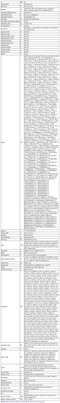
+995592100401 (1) (30, 187)
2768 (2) (45, 303)
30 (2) (37, 306)
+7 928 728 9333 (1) (43, 127)
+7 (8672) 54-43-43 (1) (44, 72)
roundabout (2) (39, 265)
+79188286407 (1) (32, 160)
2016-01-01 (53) (32, 345)
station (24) (43, 395)
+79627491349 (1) (32, 172)
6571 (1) (46, 329)
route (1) (36, 395)
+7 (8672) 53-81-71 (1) (39, 69)
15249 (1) (46, 285)
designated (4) (28, 374)
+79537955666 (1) (41, 170)
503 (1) (52, 321)
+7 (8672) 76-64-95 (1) (39, 79)
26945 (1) (30, 303)
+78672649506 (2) (48, 150)
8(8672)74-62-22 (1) (52, 208)
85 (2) (36, 338)
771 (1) (46, 334)
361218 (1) (30, 353)
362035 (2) (43, 359)
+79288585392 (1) (29, 170)
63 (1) (55, 328)
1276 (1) (39, 280)
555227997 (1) (36, 198)
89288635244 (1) (51, 223)
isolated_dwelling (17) (51, 243)
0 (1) (38, 197)
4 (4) (56, 315)
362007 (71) (28, 356)
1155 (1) (38, 276)
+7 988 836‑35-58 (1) (41, 142)
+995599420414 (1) (30, 195)
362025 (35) (50, 358)
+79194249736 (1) (32, 164)
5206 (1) (40, 323)
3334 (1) (38, 310)
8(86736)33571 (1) (41, 212)
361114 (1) (35, 351)
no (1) (26, 14)
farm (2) (55, 242)
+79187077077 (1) (32, 157)
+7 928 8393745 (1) (44, 131)
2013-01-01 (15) (39, 343)
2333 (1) (42, 300)
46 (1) (39, 319)
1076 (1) (39, 273)
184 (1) (52, 291)
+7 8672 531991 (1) (43, 109)
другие (3, 401)
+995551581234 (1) (43, 180)
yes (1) (26, 34)
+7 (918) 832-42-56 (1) (44, 94)
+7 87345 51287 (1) (41, 119)
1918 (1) (40, 293)
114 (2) (43, 275)
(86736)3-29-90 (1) (34, 58)
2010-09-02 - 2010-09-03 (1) (32, 28)
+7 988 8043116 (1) (50, 140)
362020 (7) (43, 358)
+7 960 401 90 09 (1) (41, 134)
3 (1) (37, 385)
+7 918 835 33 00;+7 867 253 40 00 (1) (41, 121)
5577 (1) (26, 326)
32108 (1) (27, 310)
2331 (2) (37, 300)
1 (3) (25, 385)
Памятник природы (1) (31, 389)
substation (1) (28, 235)
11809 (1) (30, 278)
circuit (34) (33, 365)
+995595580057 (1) (43, 190)
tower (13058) (28, 370)
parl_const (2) (28, 269)
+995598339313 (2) (30, 194)
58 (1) (54, 326)
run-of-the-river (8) (30, 255)
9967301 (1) (28, 341)
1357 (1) (32, 376)
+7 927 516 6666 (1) (30, 124)
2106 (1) (39, 296)
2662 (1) (52, 301)
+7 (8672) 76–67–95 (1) (34, 81)
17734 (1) (35, 291)
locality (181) (28, 245)
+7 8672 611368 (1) (37, 111)
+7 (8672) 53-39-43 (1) (44, 68)
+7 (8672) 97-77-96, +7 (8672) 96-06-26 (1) (40, 83)
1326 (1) (26, 281)
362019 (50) (35, 358)
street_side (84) (29, 10)
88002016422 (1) (36, 215)
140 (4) (36, 281)
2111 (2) (45, 296)
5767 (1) (42, 326)
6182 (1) (49, 328)
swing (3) (47, 265)
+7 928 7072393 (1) (30, 127)
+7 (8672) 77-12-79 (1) (48, 81)
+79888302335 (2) (44, 172)
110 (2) (26, 275)
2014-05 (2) (30, 29)
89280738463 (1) (51, 220)
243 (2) (26, 301)
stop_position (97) (29, 397)
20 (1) (41, 295)
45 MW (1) (49, 259)
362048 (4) (42, 361)
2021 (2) (45, 345)
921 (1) (37, 339)
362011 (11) (43, 356)
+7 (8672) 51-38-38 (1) (48, 66)
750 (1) (26, 334)
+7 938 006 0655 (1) (49, 132)
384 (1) (45, 315)
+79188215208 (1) (44, 157)
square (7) (39, 247)
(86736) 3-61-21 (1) (44, 56)
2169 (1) (29, 298)
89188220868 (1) (29, 220)
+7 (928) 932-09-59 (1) (46, 99)
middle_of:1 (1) (29, 250)
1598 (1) (40, 286)
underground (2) (47, 10)
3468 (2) (38, 311)
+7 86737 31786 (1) (43, 112)
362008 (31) (36, 356)
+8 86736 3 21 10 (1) (33, 175)
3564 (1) (49, 311)
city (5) (36, 242)
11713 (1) (49, 276)
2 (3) (30, 23)
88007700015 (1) (47, 215)
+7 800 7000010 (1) (41, 104)
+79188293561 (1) (44, 160)
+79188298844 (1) (41, 162)
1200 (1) (41, 278)
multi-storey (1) (42, 8)
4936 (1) (32, 321)
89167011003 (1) (51, 218)
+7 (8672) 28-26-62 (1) (44, 59)
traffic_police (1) (39, 267)
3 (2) (33, 306)
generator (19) (42, 365)
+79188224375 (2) (29, 159)
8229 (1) (42, 336)
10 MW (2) (34, 257)
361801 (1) (52, 353)
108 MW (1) (42, 257)
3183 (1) (49, 308)
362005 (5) (52, 354)
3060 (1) (26, 308)
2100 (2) (33, 296)
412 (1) (47, 316)
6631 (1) (29, 331)
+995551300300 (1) (30, 180)
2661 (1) (46, 301)
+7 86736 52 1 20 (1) (50, 111)
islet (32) (41, 243)
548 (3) (45, 324)
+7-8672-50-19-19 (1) (43, 149)
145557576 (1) (28, 283)
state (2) (44, 247)
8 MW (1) (38, 260)
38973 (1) (51, 315)
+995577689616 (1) (30, 185)
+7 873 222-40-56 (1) (50, 114)
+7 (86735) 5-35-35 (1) (31, 86)
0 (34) (26, 271)
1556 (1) (29, 286)
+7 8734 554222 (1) (37, 117)
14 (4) (32, 281)
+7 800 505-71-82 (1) (49, 102)
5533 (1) (50, 324)
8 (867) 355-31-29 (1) (39, 205)
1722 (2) (40, 290)
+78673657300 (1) (44, 154)
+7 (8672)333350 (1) (51, 84)
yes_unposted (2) (39, 374)
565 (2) (37, 326)
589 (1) (26, 328)
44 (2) (51, 318)
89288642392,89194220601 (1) (33, 225)
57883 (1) (49, 326)
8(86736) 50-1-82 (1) (44, 210)
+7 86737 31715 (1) (30, 112)
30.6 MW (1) (34, 259)
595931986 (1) (40, 200)
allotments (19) (28, 242)
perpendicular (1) (29, 17)
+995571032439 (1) (43, 184)
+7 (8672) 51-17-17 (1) (34, 66)
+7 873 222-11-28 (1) (37, 114)
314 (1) (32, 308)
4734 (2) (49, 319)
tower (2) (32, 380)
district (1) (49, 242)
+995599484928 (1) (43, 195)
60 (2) (35, 328)
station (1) (36, 368)
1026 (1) (52, 271)
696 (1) (49, 376)
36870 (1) (33, 313)
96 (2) (47, 339)
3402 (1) (48, 310)
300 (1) (42, 306)
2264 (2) (26, 300)
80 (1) (29, 336)
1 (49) (26, 23)
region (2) (27, 247)
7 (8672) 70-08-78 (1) (42, 202)
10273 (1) (27, 273)
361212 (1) (49, 351)
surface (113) (38, 10)
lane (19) (34, 8)
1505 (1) (35, 285)
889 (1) (26, 378)
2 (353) (30, 399)
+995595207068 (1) (43, 189)
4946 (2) (37, 321)
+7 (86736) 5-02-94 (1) (44, 87)
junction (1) (27, 12)
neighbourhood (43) (39, 245)
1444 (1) (53, 281)
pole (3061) (44, 366)
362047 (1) (35, 361)
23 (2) (32, 300)
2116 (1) (50, 296)
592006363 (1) (31, 200)
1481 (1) (47, 283)
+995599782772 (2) (30, 197)
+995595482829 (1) (30, 190)
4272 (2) (29, 318)
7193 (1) (44, 333)
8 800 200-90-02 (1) (39, 208)
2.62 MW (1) (50, 257)
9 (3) (28, 339)
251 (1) (41, 301)
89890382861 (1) (51, 227)
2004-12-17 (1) (28, 343)
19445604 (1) (48, 293)
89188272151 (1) (40, 220)
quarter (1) (54, 245)
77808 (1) (30, 363)
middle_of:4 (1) (39, 250)
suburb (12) (51, 247)
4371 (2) (45, 318)
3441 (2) (26, 311)
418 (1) (52, 316)
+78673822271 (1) (29, 155)
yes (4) (26, 43)
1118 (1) (26, 376)
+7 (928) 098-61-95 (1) (40, 96)
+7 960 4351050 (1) (46, 135)
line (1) (26, 380)
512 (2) (29, 323)
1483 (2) (53, 283)
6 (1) (30, 328)
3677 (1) (26, 313)
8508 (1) (41, 338)
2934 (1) (50, 305)
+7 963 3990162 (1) (43, 139)
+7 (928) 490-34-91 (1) (35, 97)
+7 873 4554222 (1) (44, 116)
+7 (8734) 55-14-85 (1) (39, 91)
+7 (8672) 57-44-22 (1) (39, 74)
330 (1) (33, 310)
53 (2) (29, 324)
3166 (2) (37, 308)
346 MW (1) (42, 259)
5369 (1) (33, 324)
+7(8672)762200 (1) (44, 145)
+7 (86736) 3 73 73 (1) (45, 86)
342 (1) (54, 310)
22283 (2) (47, 298)
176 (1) (29, 291)
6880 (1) (52, 331)
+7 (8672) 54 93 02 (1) (33, 71)
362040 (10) (51, 359)
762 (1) (41, 334)
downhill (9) (28, 239)
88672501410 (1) (29, 217)
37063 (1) (51, 313)
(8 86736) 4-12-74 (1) (30, 56)
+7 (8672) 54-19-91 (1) (48, 71)
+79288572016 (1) (51, 169)
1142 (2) (48, 275)
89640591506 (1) (29, 227)
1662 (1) (29, 288)
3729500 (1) (28, 315)
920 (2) (32, 339)
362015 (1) (27, 358)
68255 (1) (41, 331)
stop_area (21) (51, 395)
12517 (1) (27, 280)
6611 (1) (52, 329)
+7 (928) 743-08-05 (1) (31, 99)
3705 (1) (45, 313)
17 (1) (52, 288)
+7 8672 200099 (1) (30, 109)
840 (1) (54, 376)
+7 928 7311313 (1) (52, 129)
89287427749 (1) (29, 223)
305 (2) (54, 306)
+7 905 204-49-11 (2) (33, 121)
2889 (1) (35, 305)
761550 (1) (39, 203)
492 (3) (26, 321)
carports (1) (27, 8)
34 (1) (43, 310)
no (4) (26, 49)
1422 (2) (42, 281)
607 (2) (44, 328)
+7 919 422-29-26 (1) (50, 122)
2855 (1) (29, 305)
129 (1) (44, 280)
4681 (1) (43, 319)
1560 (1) (35, 286)
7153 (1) (38, 333)
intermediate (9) (29, 237)
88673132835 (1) (51, 217)
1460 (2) (36, 283)
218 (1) (35, 298)
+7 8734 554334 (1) (50, 117)
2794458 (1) (52, 303)
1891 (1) (29, 293)
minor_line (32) (29, 366)
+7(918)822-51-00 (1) (37, 147)
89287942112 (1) (40, 223)
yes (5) (26, 36)
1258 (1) (33, 280)
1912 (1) (35, 293)
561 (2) (32, 326)
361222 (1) (37, 353)
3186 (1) (55, 308)
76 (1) (36, 334)
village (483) (31, 248)
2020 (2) (39, 345)
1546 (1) (52, 285)
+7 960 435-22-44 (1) (33, 135)
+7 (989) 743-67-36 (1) (35, 102)
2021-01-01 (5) (53, 345)
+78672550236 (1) (37, 150)
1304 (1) (55, 280)
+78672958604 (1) (32, 154)
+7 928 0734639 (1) (43, 124)
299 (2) (29, 306)
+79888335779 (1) (41, 174)
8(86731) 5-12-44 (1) (30, 210)
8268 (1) (48, 336)
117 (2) (44, 276)
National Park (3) (29, 387)
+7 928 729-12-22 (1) (38, 129)
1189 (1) (35, 278)
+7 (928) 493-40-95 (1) (50, 97)
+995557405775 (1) (43, 182)
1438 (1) (47, 281)
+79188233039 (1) (41, 159)
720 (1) (54, 333)
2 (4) (29, 385)
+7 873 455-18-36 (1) (30, 116)
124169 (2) (48, 278)
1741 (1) (53, 290)
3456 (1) (32, 311)
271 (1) (40, 303)
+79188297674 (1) (29, 162)
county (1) (42, 242)
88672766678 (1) (40, 217)
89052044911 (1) (29, 218)
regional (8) (35, 19)
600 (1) (39, 328)
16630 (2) (35, 288)
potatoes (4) (33, 253)
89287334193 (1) (51, 222)
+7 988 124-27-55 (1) (37, 140)
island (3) (35, 243)
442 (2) (29, 319)
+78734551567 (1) (41, 155)
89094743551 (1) (40, 218)
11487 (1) (27, 276)
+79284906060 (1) (32, 167)
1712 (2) (29, 290)
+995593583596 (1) (43, 187)
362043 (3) (27, 361)
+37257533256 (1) (29, 231)
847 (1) (31, 338)
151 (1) (40, 285)
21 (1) (29, 296)
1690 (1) (41, 288)
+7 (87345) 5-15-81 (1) (48, 92)
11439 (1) (55, 275)
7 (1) (34, 333)
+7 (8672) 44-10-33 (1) (39, 64)
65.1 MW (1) (31, 260)
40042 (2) (32, 316)
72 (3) (49, 333)
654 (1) (41, 329)
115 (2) (33, 276)
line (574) (50, 365)
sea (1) (33, 247)
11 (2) (56, 273)
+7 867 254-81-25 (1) (50, 107)
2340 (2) (48, 300)
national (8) (27, 19)
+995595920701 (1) (43, 192)
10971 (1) (51, 273)
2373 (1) (44, 376)
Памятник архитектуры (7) (43, 387)
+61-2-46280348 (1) (47, 58)
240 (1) (54, 300)
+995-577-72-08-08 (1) (48, 179)
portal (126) (52, 366)
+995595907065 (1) (30, 192)
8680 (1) (52, 338)
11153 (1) (32, 275)
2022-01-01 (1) (28, 347)
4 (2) (40, 385)
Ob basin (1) (28, 4)
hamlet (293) (28, 243)
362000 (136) (28, 354)
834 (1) (26, 338)
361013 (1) (27, 351)
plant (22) (37, 366)
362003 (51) (44, 354)
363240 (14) (49, 361)
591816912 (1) (45, 198)
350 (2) (44, 311)
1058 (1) (33, 273)
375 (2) (34, 315)
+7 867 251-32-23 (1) (37, 107)
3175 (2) (43, 308)
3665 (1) (55, 311)
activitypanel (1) (29, 265)
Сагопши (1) (44, 341)
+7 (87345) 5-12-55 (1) (34, 92)
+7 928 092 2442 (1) (38, 126)
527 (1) (51, 323)
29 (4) (40, 305)
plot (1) (48, 245)
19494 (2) (30, 295)
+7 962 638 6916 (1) (39, 137)
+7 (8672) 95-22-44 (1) (44, 82)
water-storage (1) (41, 255)
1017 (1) (41, 271)
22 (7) (33, 385)
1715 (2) (35, 290)
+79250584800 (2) (41, 165)
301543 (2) (48, 306)
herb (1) (26, 253)
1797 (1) (46, 291)
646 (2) (31, 329)
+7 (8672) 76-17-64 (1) (44, 77)
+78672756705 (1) (41, 152)
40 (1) (26, 316)
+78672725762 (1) (29, 152)
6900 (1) (29, 333)
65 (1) (36, 329)
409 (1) (42, 316)
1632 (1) (46, 286)
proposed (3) (28, 368)
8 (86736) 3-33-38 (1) (33, 207)
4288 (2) (35, 318)
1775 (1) (38, 376)
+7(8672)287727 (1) (35, 144)
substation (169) (44, 368)
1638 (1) (52, 286)
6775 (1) (35, 331)
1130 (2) (38, 275)
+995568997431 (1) (30, 184)
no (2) (26, 6)
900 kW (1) (45, 260)
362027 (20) (28, 359)
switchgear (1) (54, 368)
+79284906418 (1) (44, 167)
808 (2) (33, 336)
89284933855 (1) (40, 222)
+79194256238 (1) (44, 164)
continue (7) (28, 372)
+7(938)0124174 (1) (30, 149)
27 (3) (35, 303)
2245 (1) (53, 298)
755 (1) (31, 334)
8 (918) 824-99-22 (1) (46, 207)
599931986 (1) (50, 200)
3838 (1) (39, 315)
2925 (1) (45, 305)
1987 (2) (35, 295)
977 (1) (52, 339)
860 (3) (46, 338)
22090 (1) (40, 298)
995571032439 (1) (29, 228)
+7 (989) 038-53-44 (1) (40, 101)
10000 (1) (35, 271)
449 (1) (34, 319)
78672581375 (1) (48, 203)
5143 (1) (34, 323)
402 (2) (37, 316)
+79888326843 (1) (29, 174)
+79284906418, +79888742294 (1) (34, 169)
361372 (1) (44, 353)
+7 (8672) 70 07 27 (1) (48, 76)
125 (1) (54, 278)
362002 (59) (36, 354)
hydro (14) (27, 263)
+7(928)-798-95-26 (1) (51, 147)
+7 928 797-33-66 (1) (30, 131)
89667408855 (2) (40, 227)
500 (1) (46, 321)
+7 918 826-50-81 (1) (46, 121)
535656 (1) (27, 198)
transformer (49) (38, 370)
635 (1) (26, 329)
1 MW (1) (27, 257)
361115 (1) (42, 351)
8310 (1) (54, 336)
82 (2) (38, 336)
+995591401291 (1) (43, 185)
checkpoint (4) (28, 267)
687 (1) (47, 331)
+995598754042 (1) (43, 194)
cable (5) (27, 365)
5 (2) (42, 321)
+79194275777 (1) (29, 165)
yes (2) (31, 6)
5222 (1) (45, 323)
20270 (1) (52, 295)
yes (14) (26, 32)
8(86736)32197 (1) (30, 212)
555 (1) (55, 324)
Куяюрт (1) (35, 341)
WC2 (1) (41, 363)
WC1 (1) (35, 363)
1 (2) (30, 271)
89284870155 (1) (29, 222)
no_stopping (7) (33, 14)
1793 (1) (40, 291)
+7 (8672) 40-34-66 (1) (39, 61)
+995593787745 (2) (30, 189)
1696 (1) (47, 288)
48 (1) (54, 319)
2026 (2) (45, 295)
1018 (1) (47, 271)
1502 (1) (29, 285)
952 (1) (42, 339)
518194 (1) (51, 197)
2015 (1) (47, 343)
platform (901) (28, 395)
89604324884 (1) (49, 225)
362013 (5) (51, 356)
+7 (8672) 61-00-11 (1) (34, 76)
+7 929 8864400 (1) (36, 132)
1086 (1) (45, 273)
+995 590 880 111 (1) (41, 177)
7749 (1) (51, 334)
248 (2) (31, 301)
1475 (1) (42, 283)
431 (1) (40, 318)
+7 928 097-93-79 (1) (51, 126)
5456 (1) (39, 324)
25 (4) (36, 301)
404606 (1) (43, 197)
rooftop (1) (51, 8)
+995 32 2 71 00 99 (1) (47, 175)
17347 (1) (47, 290)
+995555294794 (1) (30, 182)
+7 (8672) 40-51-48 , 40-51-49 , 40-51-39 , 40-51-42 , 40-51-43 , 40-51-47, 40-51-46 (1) (41, 62)
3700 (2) (39, 313)
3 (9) (25, 54)
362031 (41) (36, 359)
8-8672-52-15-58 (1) (33, 213)
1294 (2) (49, 280)
